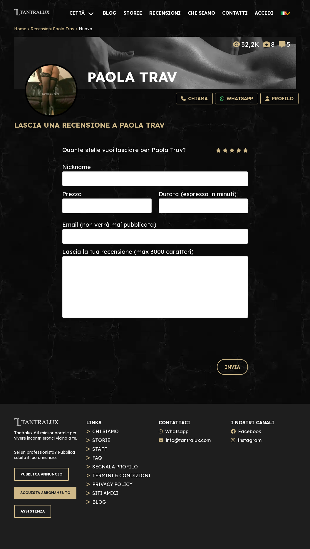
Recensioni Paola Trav (52, 28)
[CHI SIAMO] (201, 13)
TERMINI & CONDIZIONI (121, 475)
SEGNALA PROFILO (115, 467)
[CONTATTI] (235, 13)
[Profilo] (279, 98)
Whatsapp (177, 431)
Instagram (249, 440)
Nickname (76, 167)
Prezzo (72, 194)
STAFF (99, 449)
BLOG (99, 502)
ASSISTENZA (33, 511)
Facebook (249, 431)
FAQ (97, 458)
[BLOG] (109, 13)
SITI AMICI (105, 493)
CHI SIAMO (105, 431)
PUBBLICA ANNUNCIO (41, 474)
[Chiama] (194, 98)
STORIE (101, 440)
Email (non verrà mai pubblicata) (109, 224)
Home (20, 28)
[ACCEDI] (264, 13)
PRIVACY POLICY (112, 484)
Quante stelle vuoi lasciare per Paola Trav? (124, 149)
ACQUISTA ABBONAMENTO (45, 492)
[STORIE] (133, 13)
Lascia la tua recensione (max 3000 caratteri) (128, 251)
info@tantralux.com (188, 440)
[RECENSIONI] (165, 13)
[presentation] (107, 332)
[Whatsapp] (236, 98)
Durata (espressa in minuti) (198, 194)
